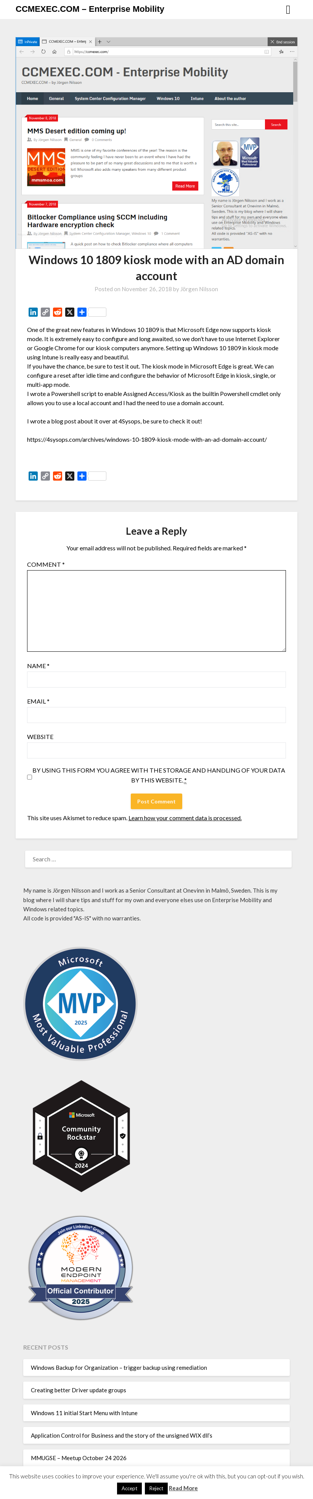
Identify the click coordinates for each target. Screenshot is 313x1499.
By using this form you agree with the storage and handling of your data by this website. (158, 775)
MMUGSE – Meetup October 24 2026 (79, 1457)
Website (40, 736)
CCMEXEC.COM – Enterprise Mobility (90, 9)
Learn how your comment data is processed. (185, 817)
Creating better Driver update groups (78, 1390)
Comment (46, 564)
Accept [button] (129, 1488)
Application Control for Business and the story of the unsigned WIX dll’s (121, 1435)
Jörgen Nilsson (199, 288)
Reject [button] (156, 1488)
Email (38, 701)
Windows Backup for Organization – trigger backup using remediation (119, 1367)
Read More (183, 1488)
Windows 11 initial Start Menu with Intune (84, 1412)
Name (38, 665)
